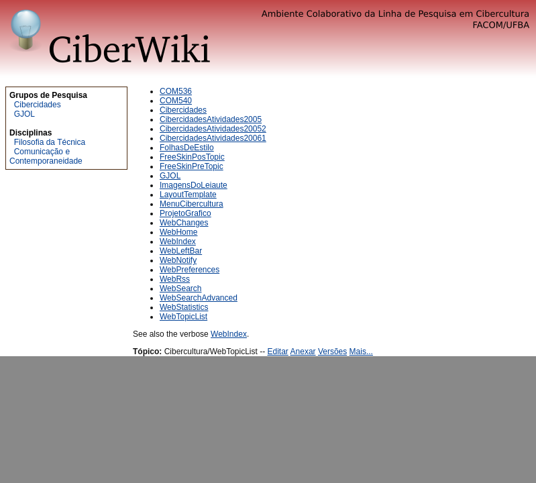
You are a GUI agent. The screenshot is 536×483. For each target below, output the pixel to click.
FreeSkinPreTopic (191, 166)
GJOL (24, 114)
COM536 (176, 91)
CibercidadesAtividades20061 (213, 138)
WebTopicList (183, 316)
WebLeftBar (181, 251)
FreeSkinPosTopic (192, 157)
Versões (332, 351)
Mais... (361, 351)
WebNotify (178, 260)
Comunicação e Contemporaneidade (46, 156)
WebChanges (184, 222)
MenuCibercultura (191, 204)
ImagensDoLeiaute (193, 185)
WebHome (178, 232)
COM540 (176, 100)
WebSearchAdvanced (198, 298)
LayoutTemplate (188, 194)
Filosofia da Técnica (50, 142)
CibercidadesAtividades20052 (213, 128)
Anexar (303, 351)
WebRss (175, 279)
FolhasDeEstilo (187, 147)
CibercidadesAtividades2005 (211, 119)
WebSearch (180, 288)
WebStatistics (184, 307)
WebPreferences (189, 269)
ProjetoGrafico (185, 213)
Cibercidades (37, 104)
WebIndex (178, 241)
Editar (278, 351)
